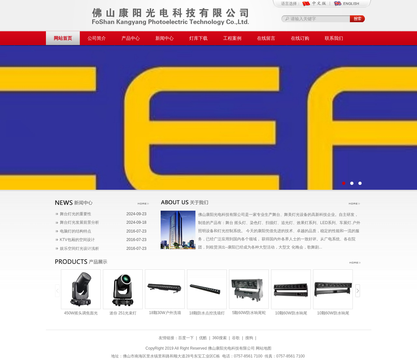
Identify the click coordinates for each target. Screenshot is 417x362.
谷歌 (236, 338)
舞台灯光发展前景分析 (79, 222)
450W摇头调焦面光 (81, 313)
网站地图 (263, 348)
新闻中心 (164, 38)
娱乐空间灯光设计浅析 (79, 248)
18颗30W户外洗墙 (165, 312)
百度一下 (186, 338)
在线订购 (300, 38)
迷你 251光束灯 (123, 313)
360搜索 (219, 338)
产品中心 (131, 38)
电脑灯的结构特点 (75, 231)
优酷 (203, 338)
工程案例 (232, 38)
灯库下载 (198, 38)
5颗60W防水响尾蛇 (249, 312)
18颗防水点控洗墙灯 (207, 313)
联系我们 (334, 38)
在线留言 (266, 38)
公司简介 (97, 38)
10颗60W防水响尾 (291, 313)
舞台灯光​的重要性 (75, 214)
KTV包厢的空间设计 (77, 239)
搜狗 (249, 338)
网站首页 (63, 38)
